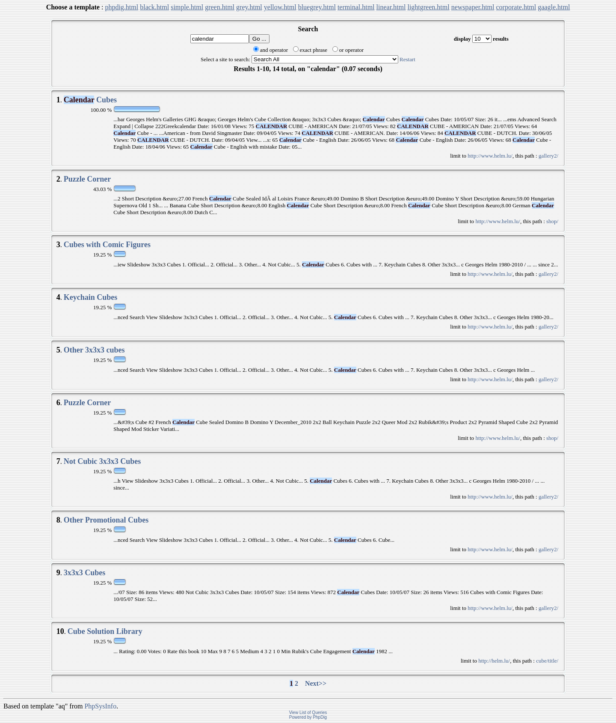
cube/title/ (547, 660)
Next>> (315, 683)
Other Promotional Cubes (106, 520)
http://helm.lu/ (494, 660)
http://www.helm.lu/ (490, 155)
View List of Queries (308, 712)
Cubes (90, 100)
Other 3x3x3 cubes (94, 350)
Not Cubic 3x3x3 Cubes (102, 461)
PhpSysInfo (100, 706)
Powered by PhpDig (308, 717)
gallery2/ (548, 155)
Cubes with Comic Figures (107, 244)
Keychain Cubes (91, 297)
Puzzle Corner (87, 179)
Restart (407, 59)
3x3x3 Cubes (85, 572)
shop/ (552, 221)
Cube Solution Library (105, 631)
